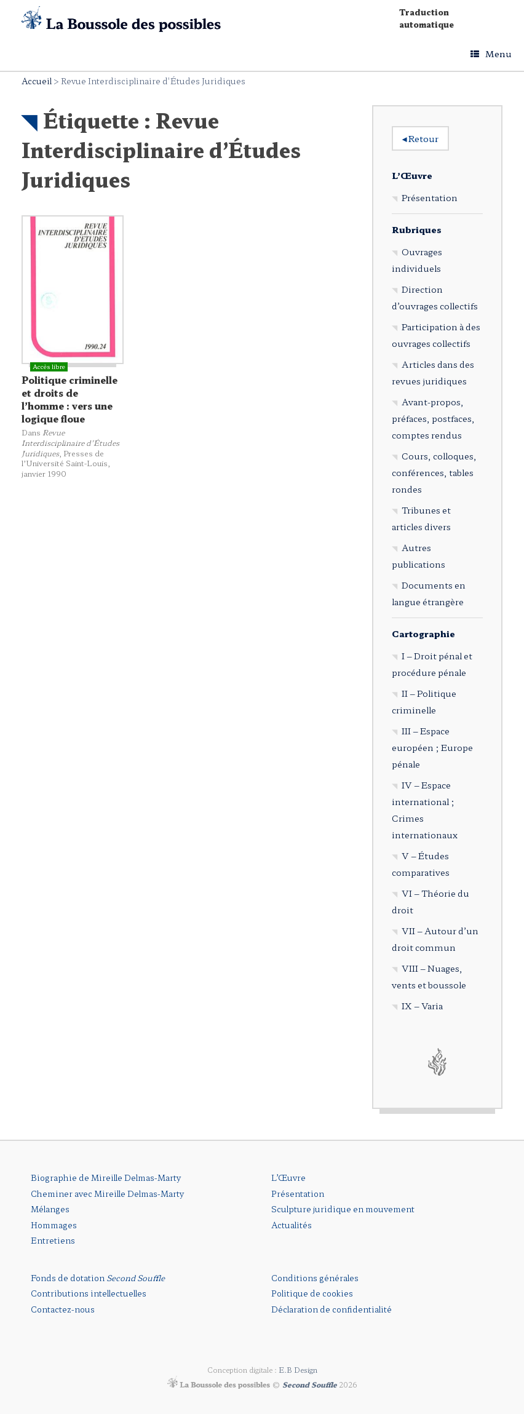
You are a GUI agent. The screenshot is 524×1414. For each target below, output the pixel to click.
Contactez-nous (63, 1309)
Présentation (430, 197)
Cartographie (423, 633)
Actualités (291, 1225)
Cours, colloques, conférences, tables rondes (434, 472)
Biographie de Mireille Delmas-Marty (106, 1177)
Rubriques (417, 229)
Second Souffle (309, 1384)
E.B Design (298, 1370)
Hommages (54, 1225)
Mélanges (50, 1209)
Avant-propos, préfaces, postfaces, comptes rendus (433, 418)
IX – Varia (422, 1005)
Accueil (37, 81)
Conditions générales (315, 1278)
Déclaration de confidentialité (331, 1309)
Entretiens (53, 1240)
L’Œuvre (412, 175)
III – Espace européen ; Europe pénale (432, 747)
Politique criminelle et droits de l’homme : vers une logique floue (69, 399)
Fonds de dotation (98, 1278)
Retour (420, 138)
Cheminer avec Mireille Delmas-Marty (107, 1193)
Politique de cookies (312, 1293)
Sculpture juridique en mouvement (343, 1209)
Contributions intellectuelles (88, 1293)
